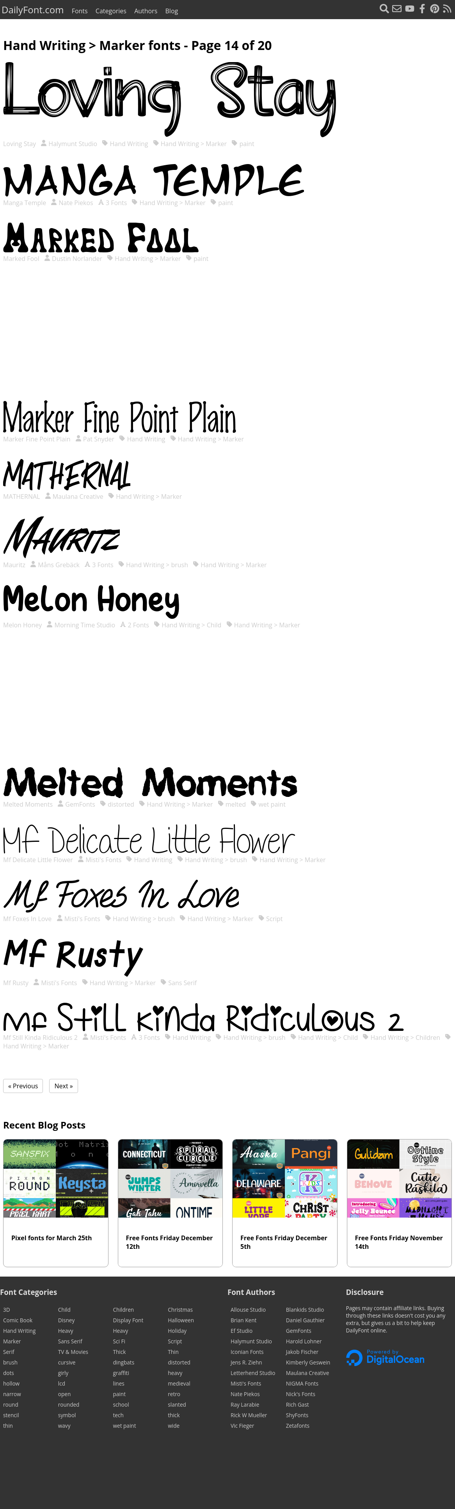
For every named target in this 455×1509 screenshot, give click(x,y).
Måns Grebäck (55, 565)
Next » (63, 1086)
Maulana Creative (74, 496)
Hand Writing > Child (187, 625)
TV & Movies (73, 1351)
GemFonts (76, 804)
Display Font (128, 1320)
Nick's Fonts (300, 1394)
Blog (171, 11)
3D (6, 1309)
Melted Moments (28, 804)
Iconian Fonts (247, 1351)
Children (123, 1309)
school (121, 1404)
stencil (11, 1415)
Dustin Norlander (73, 258)
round (10, 1404)
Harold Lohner (304, 1341)
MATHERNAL (22, 496)
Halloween (181, 1320)
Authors (145, 11)
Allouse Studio (248, 1309)
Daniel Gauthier (305, 1320)
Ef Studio (241, 1330)
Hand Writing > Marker (190, 143)
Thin (173, 1351)
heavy (175, 1373)
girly (63, 1373)
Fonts (80, 11)
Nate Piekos (72, 202)
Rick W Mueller (249, 1415)
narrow (12, 1394)
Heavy (65, 1330)
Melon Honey (23, 625)
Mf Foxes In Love (28, 918)
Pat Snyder (94, 439)
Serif (8, 1351)
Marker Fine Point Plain (37, 439)
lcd (61, 1383)
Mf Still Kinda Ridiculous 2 (41, 1037)
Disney (66, 1320)
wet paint (268, 804)
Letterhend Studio (253, 1373)
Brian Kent (243, 1320)
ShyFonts (297, 1415)
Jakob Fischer (302, 1351)
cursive (67, 1362)
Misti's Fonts (99, 859)
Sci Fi (119, 1341)
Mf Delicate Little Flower (39, 859)
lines (118, 1383)
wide (174, 1425)
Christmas (180, 1309)
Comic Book (17, 1320)
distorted (117, 804)
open (64, 1394)
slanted (177, 1404)
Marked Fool (22, 258)
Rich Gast (297, 1404)
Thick (119, 1351)
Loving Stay (20, 143)
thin (8, 1425)
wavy (64, 1425)
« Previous (23, 1086)
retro (174, 1394)
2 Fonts (134, 625)
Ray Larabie (245, 1404)
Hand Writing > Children (401, 1037)
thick (174, 1415)
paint (242, 143)
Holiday (177, 1330)
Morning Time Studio (80, 625)
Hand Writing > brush (153, 565)
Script (270, 918)
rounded (69, 1404)
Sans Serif (178, 983)
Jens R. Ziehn (246, 1362)
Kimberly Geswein (308, 1362)
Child (64, 1309)
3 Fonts (112, 202)
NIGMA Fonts (302, 1383)
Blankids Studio (305, 1309)
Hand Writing (125, 143)
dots (8, 1373)
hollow (11, 1383)
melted (232, 804)
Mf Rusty (16, 983)
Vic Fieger (242, 1425)
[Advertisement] (227, 339)
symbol (67, 1415)
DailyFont (33, 9)
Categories (111, 11)
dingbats (124, 1362)
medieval (179, 1383)
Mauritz (15, 565)
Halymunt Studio (69, 143)
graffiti (121, 1373)
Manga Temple (25, 202)
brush (10, 1362)
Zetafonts (297, 1425)
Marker (12, 1341)
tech (118, 1415)
